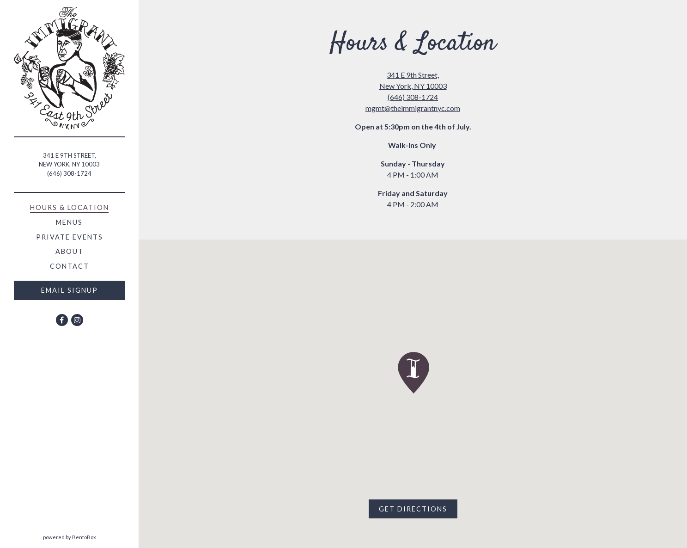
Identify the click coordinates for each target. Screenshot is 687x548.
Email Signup (69, 290)
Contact (69, 266)
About (69, 251)
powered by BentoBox (91, 536)
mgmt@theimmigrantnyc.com (412, 108)
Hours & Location (69, 207)
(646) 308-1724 (69, 173)
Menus (69, 222)
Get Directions (418, 508)
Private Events (69, 237)
